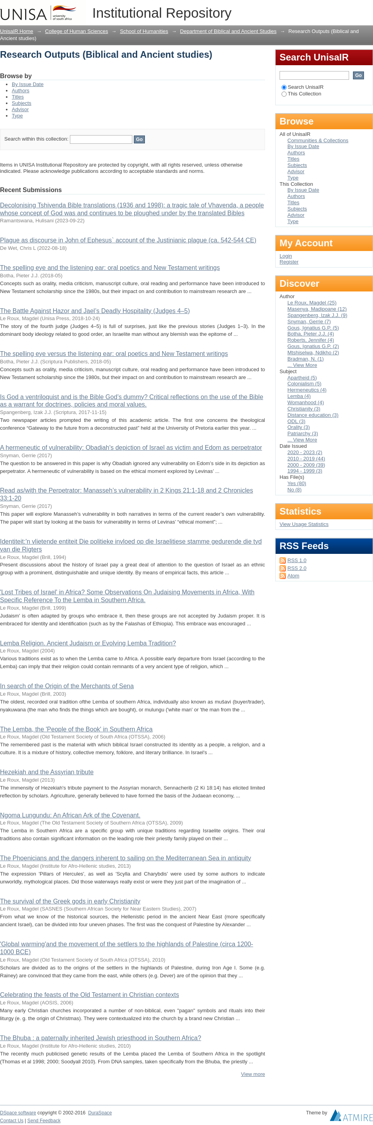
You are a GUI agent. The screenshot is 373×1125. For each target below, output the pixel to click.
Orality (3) (298, 427)
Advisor (20, 109)
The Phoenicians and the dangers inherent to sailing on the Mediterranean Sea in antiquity (125, 858)
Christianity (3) (303, 409)
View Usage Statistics (304, 524)
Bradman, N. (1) (305, 359)
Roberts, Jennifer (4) (310, 340)
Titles (18, 97)
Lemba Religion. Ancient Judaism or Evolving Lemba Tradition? (88, 643)
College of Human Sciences (76, 31)
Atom (293, 576)
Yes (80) (296, 483)
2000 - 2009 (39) (306, 465)
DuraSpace (100, 1113)
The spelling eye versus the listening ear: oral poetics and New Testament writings (114, 353)
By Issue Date (28, 84)
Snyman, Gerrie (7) (309, 321)
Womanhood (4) (305, 402)
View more (253, 1074)
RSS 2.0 (296, 568)
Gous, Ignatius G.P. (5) (313, 328)
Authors (20, 90)
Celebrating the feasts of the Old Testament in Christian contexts (89, 994)
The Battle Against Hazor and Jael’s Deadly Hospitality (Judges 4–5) (95, 311)
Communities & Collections (317, 140)
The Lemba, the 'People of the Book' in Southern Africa (76, 729)
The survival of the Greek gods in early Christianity (70, 901)
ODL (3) (296, 421)
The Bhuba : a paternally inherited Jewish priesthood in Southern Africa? (100, 1038)
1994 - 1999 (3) (304, 471)
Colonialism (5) (304, 384)
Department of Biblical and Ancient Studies (228, 31)
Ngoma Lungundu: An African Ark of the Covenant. (70, 815)
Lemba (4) (299, 396)
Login (366, 10)
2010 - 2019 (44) (306, 459)
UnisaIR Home (16, 31)
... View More (302, 365)
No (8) (294, 490)
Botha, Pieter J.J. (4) (310, 334)
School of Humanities (144, 31)
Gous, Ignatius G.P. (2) (313, 346)
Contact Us (12, 1120)
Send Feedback (44, 1120)
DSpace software (18, 1113)
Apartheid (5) (302, 378)
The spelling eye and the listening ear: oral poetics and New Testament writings (110, 267)
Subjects (21, 103)
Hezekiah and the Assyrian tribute (46, 772)
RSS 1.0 (296, 560)
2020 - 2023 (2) (304, 452)
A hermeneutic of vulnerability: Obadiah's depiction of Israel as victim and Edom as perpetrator (131, 447)
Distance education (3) (312, 415)
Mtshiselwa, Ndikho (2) (313, 352)
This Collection (301, 94)
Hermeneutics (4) (307, 390)
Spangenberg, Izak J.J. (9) (317, 315)
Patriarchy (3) (302, 433)
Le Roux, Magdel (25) (311, 303)
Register (289, 262)
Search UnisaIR (303, 87)
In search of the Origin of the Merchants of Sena (67, 686)
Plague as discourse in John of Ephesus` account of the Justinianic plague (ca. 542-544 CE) (128, 240)
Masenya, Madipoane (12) (317, 309)
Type (17, 116)
